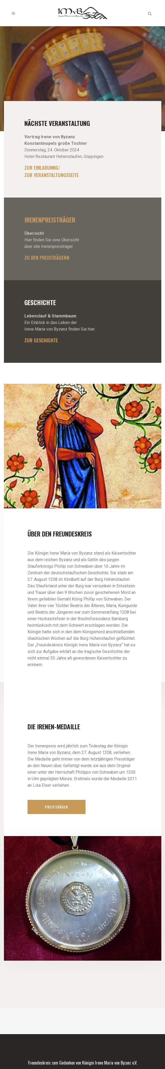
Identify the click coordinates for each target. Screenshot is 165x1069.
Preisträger (56, 807)
